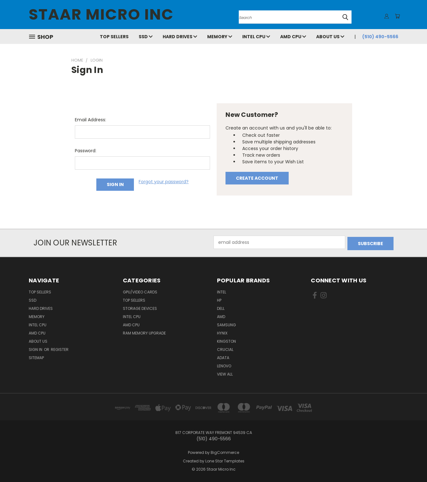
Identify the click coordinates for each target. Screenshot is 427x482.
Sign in (36, 348)
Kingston (226, 340)
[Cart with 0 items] (397, 16)
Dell (221, 307)
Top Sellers (114, 36)
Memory (219, 36)
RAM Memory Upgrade (144, 331)
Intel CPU (256, 36)
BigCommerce (225, 451)
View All (225, 373)
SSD (146, 36)
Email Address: (90, 120)
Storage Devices (140, 307)
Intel (221, 290)
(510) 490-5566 (380, 36)
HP (219, 299)
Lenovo (224, 364)
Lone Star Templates (224, 459)
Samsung (226, 323)
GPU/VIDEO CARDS (140, 290)
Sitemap (36, 356)
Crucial (225, 348)
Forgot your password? (164, 181)
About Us (330, 36)
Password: (85, 151)
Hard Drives (180, 36)
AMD (221, 315)
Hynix (222, 331)
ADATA (223, 356)
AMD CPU (293, 36)
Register (60, 348)
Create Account (257, 178)
